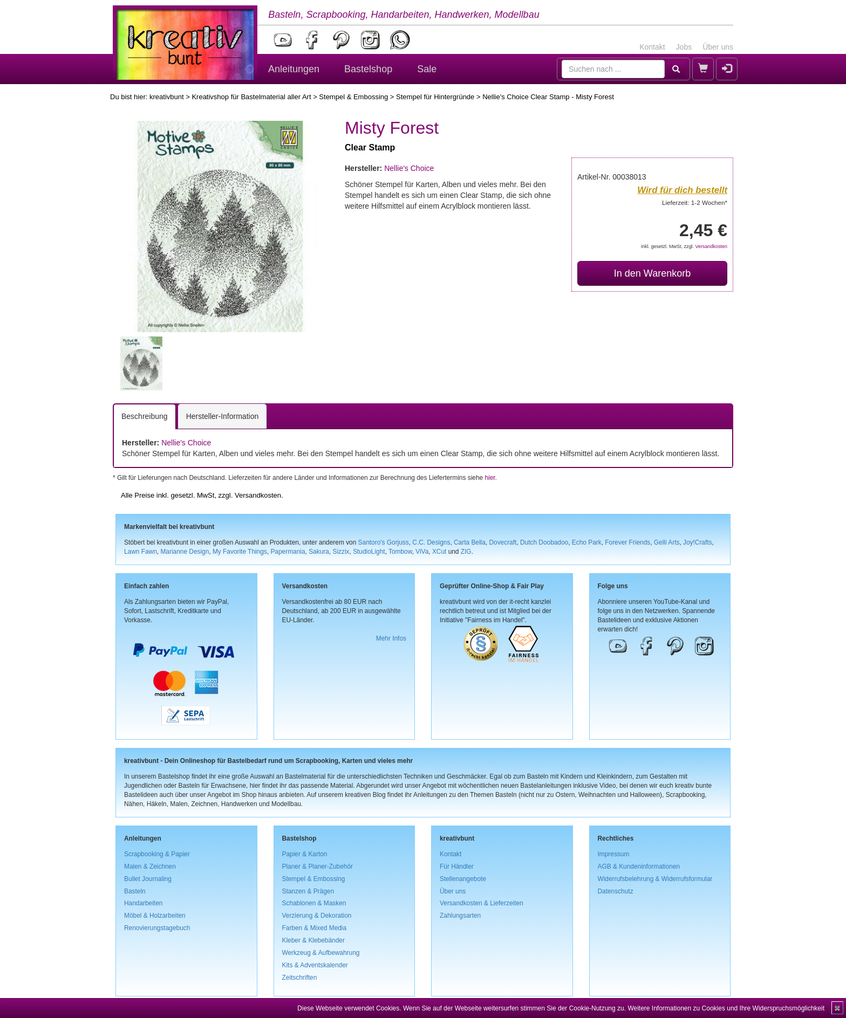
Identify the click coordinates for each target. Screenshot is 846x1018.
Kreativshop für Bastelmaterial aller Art (251, 97)
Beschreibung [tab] (144, 416)
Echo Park (587, 542)
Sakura (319, 551)
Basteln (135, 891)
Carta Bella (470, 542)
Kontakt (652, 47)
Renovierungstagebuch (157, 928)
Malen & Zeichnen (150, 866)
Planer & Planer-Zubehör (317, 866)
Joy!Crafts (697, 542)
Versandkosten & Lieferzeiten (481, 903)
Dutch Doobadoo (544, 542)
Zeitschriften (299, 977)
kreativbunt (166, 97)
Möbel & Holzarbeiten (155, 915)
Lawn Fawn (140, 551)
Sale (426, 69)
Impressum (614, 854)
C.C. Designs (431, 542)
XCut (439, 551)
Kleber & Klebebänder (313, 940)
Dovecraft (502, 542)
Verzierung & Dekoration (317, 915)
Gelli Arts (667, 542)
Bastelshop (368, 69)
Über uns (717, 47)
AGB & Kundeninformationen (639, 866)
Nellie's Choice (409, 168)
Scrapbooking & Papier (157, 854)
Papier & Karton (305, 854)
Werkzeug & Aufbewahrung (321, 953)
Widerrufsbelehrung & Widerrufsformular (655, 879)
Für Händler (457, 866)
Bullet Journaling (148, 879)
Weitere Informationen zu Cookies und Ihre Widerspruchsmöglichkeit (725, 1008)
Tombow (400, 551)
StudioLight (369, 551)
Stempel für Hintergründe (435, 97)
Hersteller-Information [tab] (222, 416)
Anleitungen (293, 69)
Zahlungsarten (460, 915)
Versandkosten (711, 246)
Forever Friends (627, 542)
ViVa (421, 551)
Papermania (287, 551)
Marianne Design (184, 551)
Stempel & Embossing (353, 97)
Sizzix (340, 551)
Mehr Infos (391, 638)
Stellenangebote (463, 879)
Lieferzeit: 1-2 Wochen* (694, 202)
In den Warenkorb (652, 273)
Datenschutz (615, 891)
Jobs (684, 47)
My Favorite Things (240, 551)
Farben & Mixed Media (314, 928)
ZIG (466, 551)
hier (490, 478)
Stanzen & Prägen (308, 891)
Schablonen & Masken (314, 903)
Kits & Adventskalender (315, 965)
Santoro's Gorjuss (383, 542)
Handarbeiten (143, 903)
